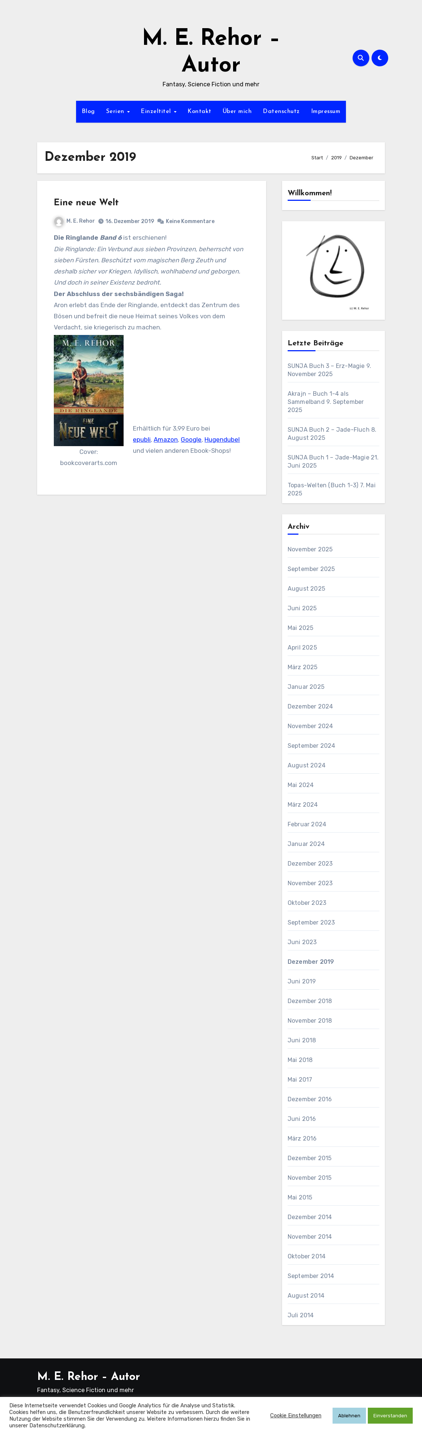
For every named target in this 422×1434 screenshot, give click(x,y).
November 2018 (310, 1020)
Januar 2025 (306, 686)
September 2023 (311, 922)
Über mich (237, 111)
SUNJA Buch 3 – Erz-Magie (326, 365)
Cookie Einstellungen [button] (295, 1415)
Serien (116, 111)
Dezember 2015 (310, 1158)
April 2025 (302, 647)
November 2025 (310, 549)
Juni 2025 (302, 608)
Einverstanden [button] (390, 1415)
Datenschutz (281, 111)
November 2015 (310, 1177)
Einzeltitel (157, 111)
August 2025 (306, 588)
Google (191, 439)
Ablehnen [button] (349, 1415)
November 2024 (310, 726)
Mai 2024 (301, 785)
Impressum (326, 111)
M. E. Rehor (74, 221)
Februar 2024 (307, 824)
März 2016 (302, 1138)
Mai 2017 (300, 1079)
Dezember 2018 (310, 1001)
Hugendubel (222, 439)
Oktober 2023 (307, 902)
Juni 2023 (302, 942)
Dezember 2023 (310, 863)
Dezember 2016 (310, 1099)
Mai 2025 (301, 627)
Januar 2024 (306, 843)
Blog (88, 111)
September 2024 (312, 745)
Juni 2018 (302, 1040)
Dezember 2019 (311, 961)
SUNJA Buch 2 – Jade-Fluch (329, 429)
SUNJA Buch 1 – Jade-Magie (328, 457)
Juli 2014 (301, 1315)
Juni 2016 (302, 1118)
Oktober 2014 (307, 1256)
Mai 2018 (300, 1059)
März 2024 (303, 804)
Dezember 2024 (310, 706)
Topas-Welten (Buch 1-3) (323, 485)
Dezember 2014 (310, 1217)
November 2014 (310, 1236)
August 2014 (306, 1295)
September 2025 (311, 568)
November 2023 (310, 883)
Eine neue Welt (86, 203)
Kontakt (199, 111)
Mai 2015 (300, 1197)
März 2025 (303, 667)
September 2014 (311, 1275)
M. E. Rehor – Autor (88, 1377)
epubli (142, 439)
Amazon (166, 439)
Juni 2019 (302, 981)
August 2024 (307, 765)
